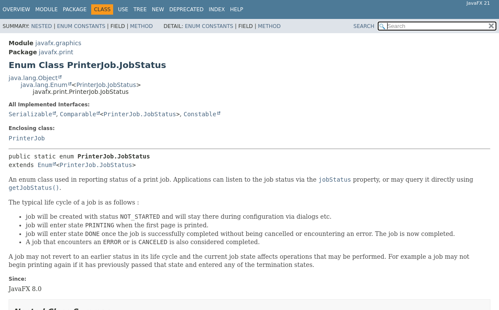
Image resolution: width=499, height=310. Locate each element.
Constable (200, 114)
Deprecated (186, 9)
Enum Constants (81, 26)
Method (141, 26)
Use (123, 9)
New (158, 9)
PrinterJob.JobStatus (106, 84)
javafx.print (56, 52)
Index (217, 9)
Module (46, 9)
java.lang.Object (33, 77)
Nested (41, 26)
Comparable (78, 114)
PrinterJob (27, 138)
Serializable (30, 114)
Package (74, 9)
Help (236, 9)
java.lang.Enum (44, 84)
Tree (140, 9)
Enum (44, 164)
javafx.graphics (58, 43)
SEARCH (364, 26)
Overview (16, 9)
